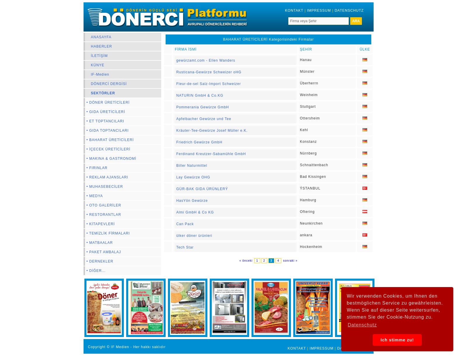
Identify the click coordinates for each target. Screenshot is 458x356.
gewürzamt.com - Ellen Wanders (205, 60)
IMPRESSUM (319, 10)
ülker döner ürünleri (194, 236)
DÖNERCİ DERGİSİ (109, 84)
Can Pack (185, 224)
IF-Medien (100, 74)
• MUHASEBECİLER (104, 187)
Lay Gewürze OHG (193, 177)
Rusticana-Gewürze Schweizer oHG (208, 72)
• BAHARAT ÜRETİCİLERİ (110, 140)
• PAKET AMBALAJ (103, 252)
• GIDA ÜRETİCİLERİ (105, 112)
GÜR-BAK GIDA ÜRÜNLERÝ (202, 189)
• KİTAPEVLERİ (100, 224)
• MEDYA (94, 196)
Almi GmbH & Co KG (195, 212)
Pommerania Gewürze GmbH (202, 107)
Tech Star (185, 247)
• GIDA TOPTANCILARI (107, 130)
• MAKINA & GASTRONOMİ (111, 159)
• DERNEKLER (99, 261)
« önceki (246, 260)
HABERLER (101, 46)
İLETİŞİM (99, 56)
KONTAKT (294, 10)
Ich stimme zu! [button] (397, 340)
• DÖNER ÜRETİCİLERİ (108, 102)
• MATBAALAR (99, 243)
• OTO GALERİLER (103, 205)
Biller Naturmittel (191, 166)
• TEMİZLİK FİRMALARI (108, 233)
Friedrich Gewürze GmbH (199, 142)
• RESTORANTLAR (103, 215)
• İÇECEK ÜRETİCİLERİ (108, 149)
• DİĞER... (96, 271)
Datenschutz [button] (362, 324)
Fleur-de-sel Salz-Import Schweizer (208, 84)
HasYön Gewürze (192, 201)
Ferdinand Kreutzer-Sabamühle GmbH (211, 154)
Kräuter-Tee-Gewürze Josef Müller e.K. (211, 130)
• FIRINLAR (96, 168)
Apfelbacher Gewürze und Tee (203, 119)
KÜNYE (97, 65)
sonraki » (290, 260)
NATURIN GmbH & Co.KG (199, 95)
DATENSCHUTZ (349, 10)
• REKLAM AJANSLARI (107, 177)
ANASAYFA (101, 37)
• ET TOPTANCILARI (105, 121)
